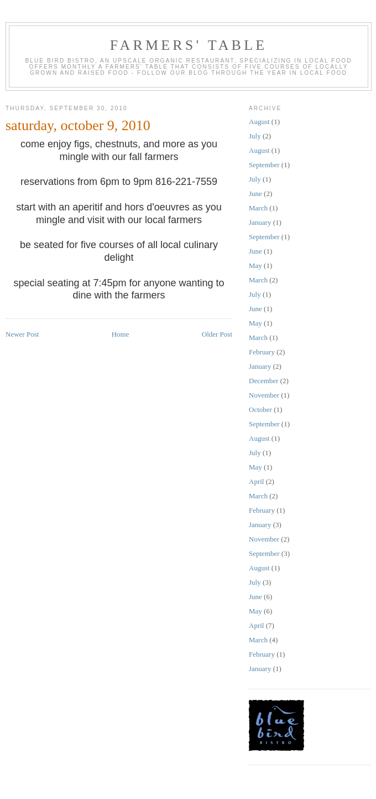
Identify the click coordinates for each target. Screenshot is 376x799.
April (256, 481)
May (255, 265)
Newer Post (22, 334)
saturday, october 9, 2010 (78, 125)
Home (120, 334)
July (255, 136)
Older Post (217, 334)
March (258, 208)
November (264, 395)
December (263, 381)
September (264, 165)
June (255, 193)
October (260, 409)
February (262, 352)
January (260, 222)
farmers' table (189, 45)
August (259, 121)
